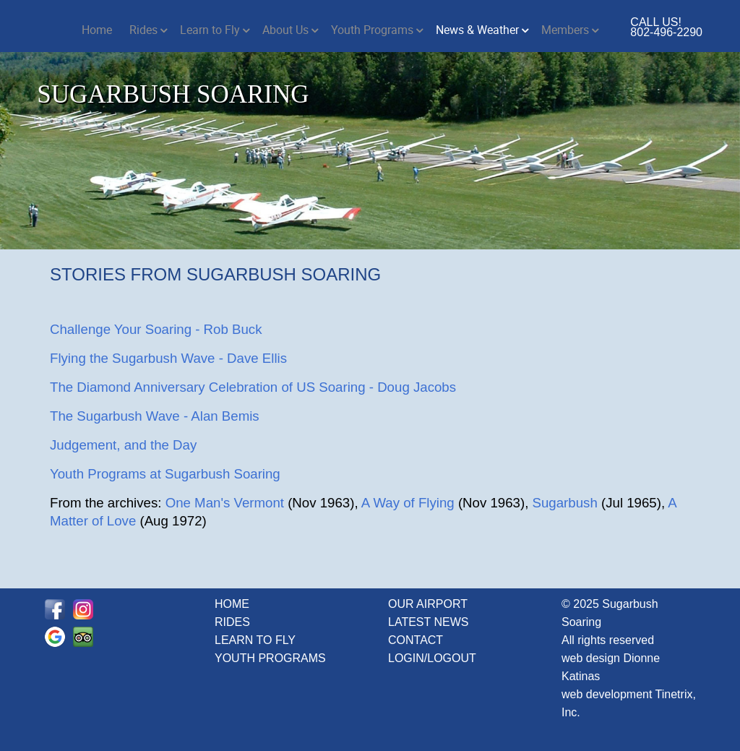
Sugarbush (565, 502)
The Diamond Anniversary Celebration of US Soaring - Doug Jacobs (253, 387)
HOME (232, 604)
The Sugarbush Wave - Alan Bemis (154, 416)
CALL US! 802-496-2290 (666, 27)
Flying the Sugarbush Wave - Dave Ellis (168, 358)
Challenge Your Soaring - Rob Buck (156, 329)
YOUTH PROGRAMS (270, 658)
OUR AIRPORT (428, 604)
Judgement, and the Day (123, 444)
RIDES (232, 622)
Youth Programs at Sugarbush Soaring (165, 473)
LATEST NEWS (428, 622)
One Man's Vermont (224, 502)
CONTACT (415, 640)
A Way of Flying (408, 502)
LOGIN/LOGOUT (432, 658)
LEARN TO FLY (255, 640)
